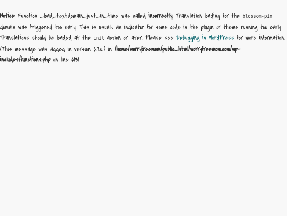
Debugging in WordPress (205, 37)
